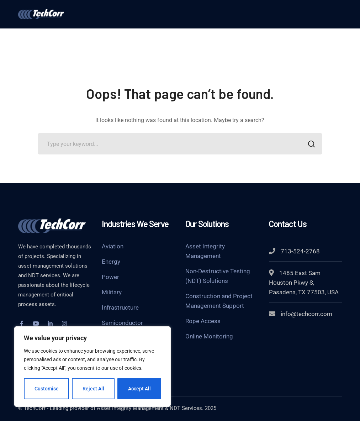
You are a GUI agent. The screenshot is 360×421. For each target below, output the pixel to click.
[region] (92, 366)
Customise (47, 388)
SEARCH (309, 144)
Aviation (112, 246)
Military (112, 292)
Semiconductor (122, 322)
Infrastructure (120, 307)
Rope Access (203, 321)
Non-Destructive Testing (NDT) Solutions (217, 276)
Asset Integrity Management (205, 251)
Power (110, 276)
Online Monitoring (209, 336)
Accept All (139, 388)
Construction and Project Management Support (219, 301)
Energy (111, 261)
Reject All (93, 388)
